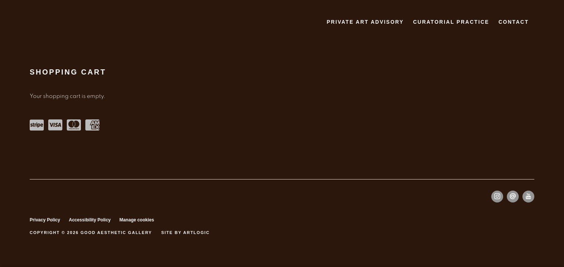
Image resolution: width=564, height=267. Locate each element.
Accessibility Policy (90, 219)
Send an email (513, 196)
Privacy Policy (45, 219)
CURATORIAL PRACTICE (451, 22)
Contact (513, 22)
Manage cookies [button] (136, 219)
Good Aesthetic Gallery (56, 22)
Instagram (497, 196)
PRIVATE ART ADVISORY (365, 22)
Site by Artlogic (185, 232)
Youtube (528, 196)
